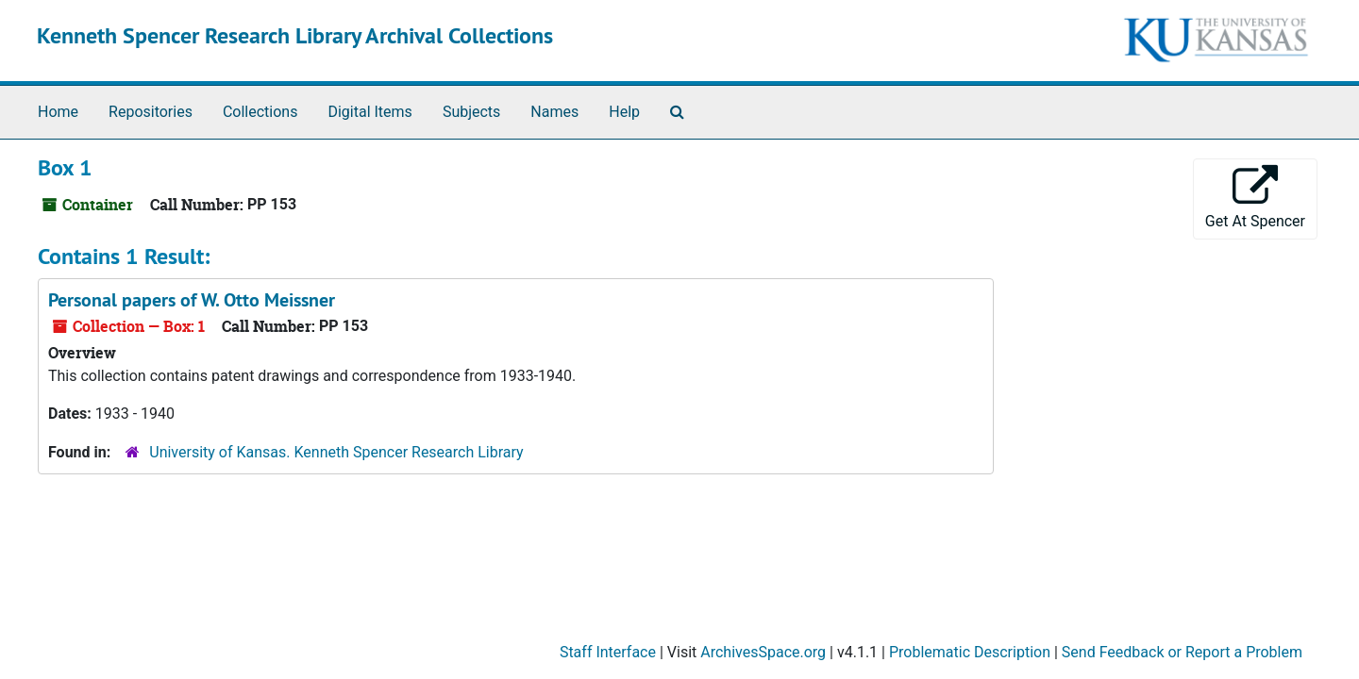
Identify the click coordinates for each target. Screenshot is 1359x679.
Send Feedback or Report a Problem (1182, 652)
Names (554, 112)
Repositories (151, 112)
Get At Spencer (1255, 197)
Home (58, 112)
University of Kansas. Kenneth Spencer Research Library (336, 452)
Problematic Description (969, 652)
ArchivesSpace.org (763, 652)
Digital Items (369, 112)
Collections (260, 112)
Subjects (471, 112)
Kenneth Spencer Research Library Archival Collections (295, 35)
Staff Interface (608, 652)
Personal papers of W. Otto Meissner (191, 300)
